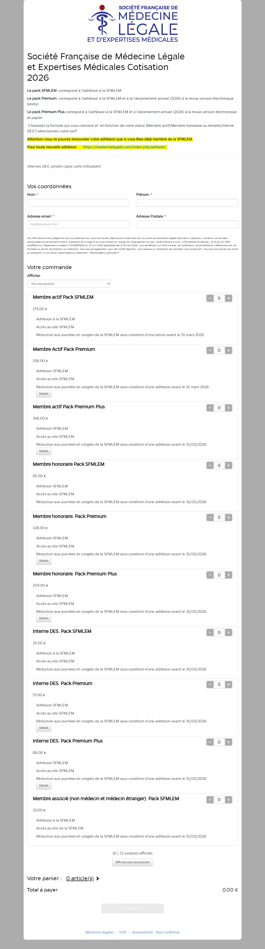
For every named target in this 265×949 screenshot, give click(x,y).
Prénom (144, 194)
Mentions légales (100, 932)
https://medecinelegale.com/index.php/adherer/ (124, 147)
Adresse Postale (151, 216)
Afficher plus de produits (132, 862)
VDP (123, 932)
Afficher (33, 275)
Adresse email (40, 216)
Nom (32, 194)
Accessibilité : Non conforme (156, 932)
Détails (43, 393)
